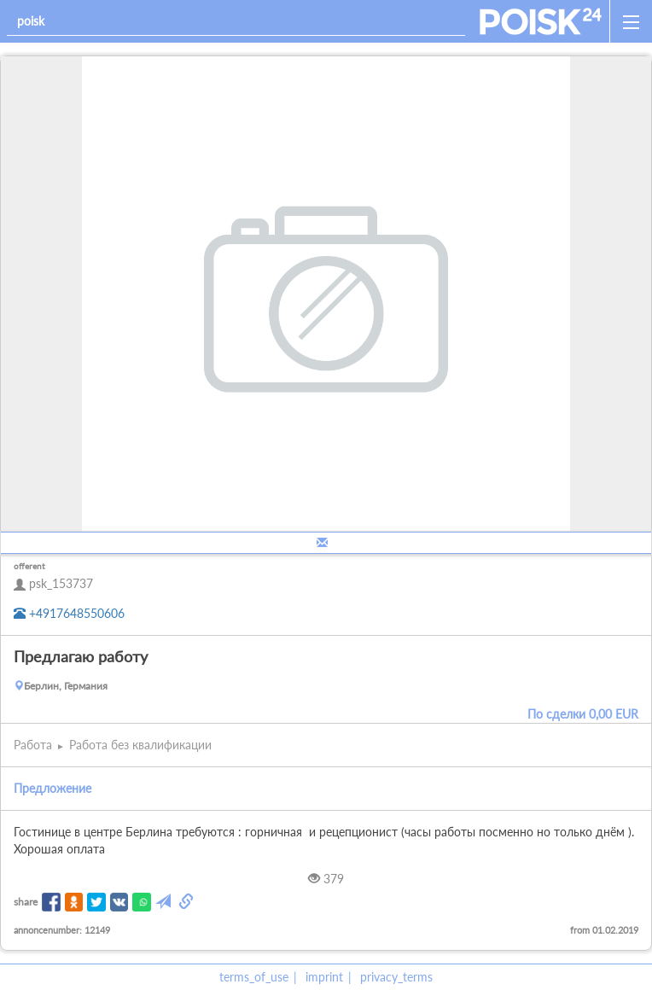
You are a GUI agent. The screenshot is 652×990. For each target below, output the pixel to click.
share (26, 901)
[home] (540, 21)
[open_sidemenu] (630, 21)
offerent (29, 566)
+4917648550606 (69, 613)
